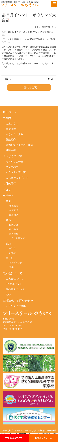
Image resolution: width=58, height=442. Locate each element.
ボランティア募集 (16, 306)
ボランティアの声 (16, 172)
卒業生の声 (12, 167)
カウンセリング (16, 238)
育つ (8, 220)
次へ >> (51, 79)
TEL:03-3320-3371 (14, 438)
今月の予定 (10, 183)
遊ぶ (8, 243)
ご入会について (12, 273)
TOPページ (10, 112)
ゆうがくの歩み (14, 134)
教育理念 (11, 129)
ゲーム (12, 248)
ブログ (7, 189)
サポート (8, 195)
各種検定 (13, 205)
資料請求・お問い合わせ (18, 300)
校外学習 (13, 229)
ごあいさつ (12, 123)
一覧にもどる (29, 87)
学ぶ (8, 201)
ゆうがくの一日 (14, 161)
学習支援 (13, 210)
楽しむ (9, 258)
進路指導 (13, 214)
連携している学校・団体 (19, 145)
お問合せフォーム (43, 438)
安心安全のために (16, 289)
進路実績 (11, 150)
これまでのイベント (17, 177)
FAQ (8, 294)
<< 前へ (7, 79)
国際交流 (13, 224)
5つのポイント (14, 284)
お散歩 (12, 252)
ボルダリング (15, 262)
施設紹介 (11, 139)
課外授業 (13, 234)
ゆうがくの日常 (12, 156)
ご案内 (7, 118)
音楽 (11, 267)
